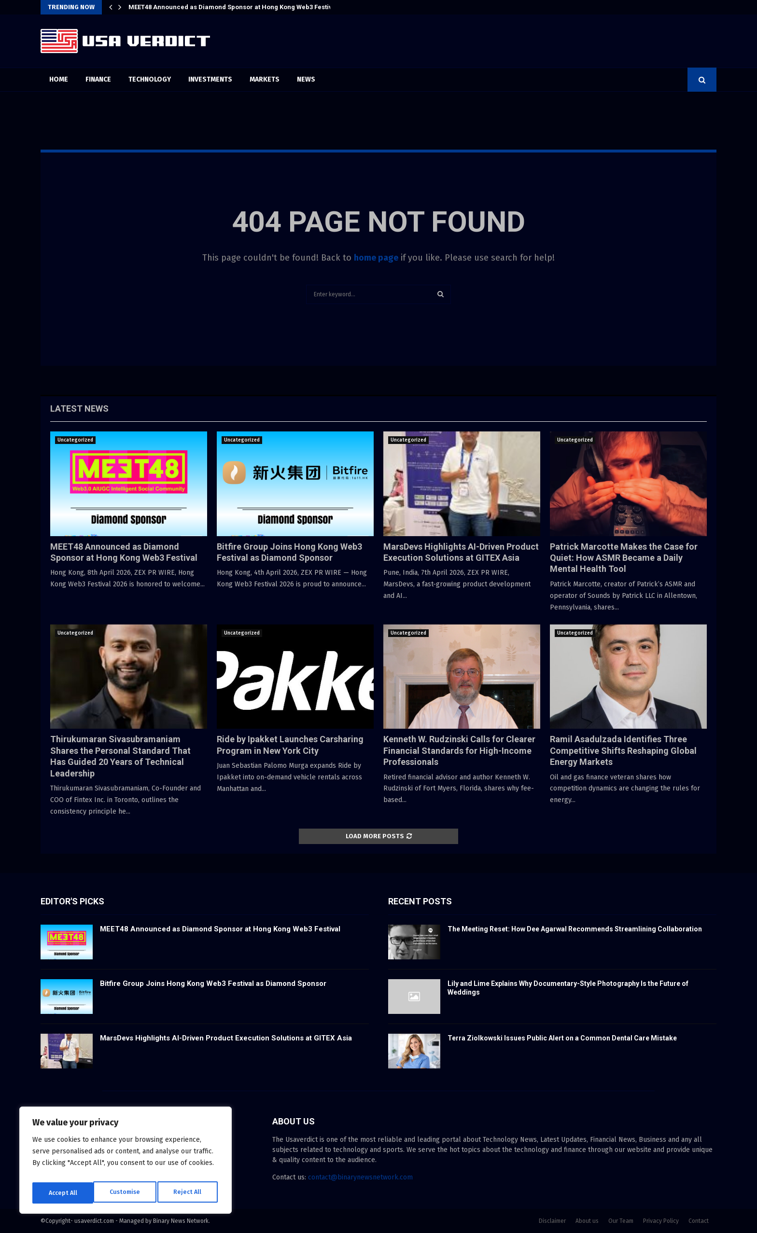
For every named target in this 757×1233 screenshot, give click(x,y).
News (306, 79)
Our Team (620, 1221)
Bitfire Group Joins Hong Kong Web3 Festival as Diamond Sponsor (213, 983)
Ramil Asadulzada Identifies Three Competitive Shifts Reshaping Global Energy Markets (623, 750)
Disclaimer (552, 1221)
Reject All (126, 1193)
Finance (98, 79)
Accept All (189, 1193)
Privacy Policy (661, 1221)
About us (587, 1221)
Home (58, 79)
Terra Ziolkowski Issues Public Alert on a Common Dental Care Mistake (562, 1038)
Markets (265, 79)
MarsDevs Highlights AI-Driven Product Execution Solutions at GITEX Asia (226, 1038)
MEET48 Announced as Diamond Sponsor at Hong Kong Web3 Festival (233, 7)
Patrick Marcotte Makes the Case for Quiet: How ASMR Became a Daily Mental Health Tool (624, 557)
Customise (63, 1193)
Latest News (79, 408)
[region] (125, 1163)
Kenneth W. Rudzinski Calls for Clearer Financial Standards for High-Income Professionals (459, 750)
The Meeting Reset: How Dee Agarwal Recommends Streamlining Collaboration (575, 929)
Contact (698, 1221)
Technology (149, 79)
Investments (210, 79)
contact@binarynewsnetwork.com (360, 1177)
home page (376, 257)
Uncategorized (75, 440)
